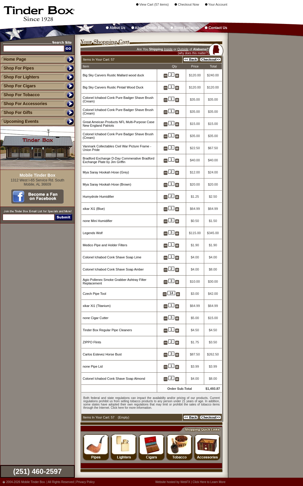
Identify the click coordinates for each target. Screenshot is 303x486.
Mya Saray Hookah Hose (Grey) (106, 172)
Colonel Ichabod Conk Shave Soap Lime (112, 257)
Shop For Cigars (18, 85)
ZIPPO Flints (92, 342)
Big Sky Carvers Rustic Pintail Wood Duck (113, 87)
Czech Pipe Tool (94, 293)
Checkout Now (187, 4)
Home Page (15, 59)
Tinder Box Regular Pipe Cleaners (107, 330)
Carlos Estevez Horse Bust (102, 354)
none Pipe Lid (93, 366)
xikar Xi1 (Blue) (94, 208)
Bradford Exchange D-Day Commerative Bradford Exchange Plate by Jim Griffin (118, 160)
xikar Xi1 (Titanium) (97, 306)
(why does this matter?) (193, 53)
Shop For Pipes (17, 68)
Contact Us (216, 28)
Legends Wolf (93, 233)
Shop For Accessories (23, 103)
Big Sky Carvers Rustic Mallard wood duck (113, 75)
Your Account (216, 4)
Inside (168, 49)
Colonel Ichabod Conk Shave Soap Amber (113, 269)
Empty (123, 417)
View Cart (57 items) (152, 4)
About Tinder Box (148, 28)
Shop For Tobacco (20, 94)
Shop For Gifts (16, 112)
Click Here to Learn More (209, 482)
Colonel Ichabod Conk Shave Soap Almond (114, 378)
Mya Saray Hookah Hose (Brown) (107, 184)
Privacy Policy (85, 482)
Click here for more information (131, 407)
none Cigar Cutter (96, 318)
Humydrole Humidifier (98, 196)
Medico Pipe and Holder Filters (105, 245)
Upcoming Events (19, 121)
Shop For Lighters (19, 77)
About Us (115, 28)
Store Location (184, 28)
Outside (182, 49)
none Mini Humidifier (97, 221)
